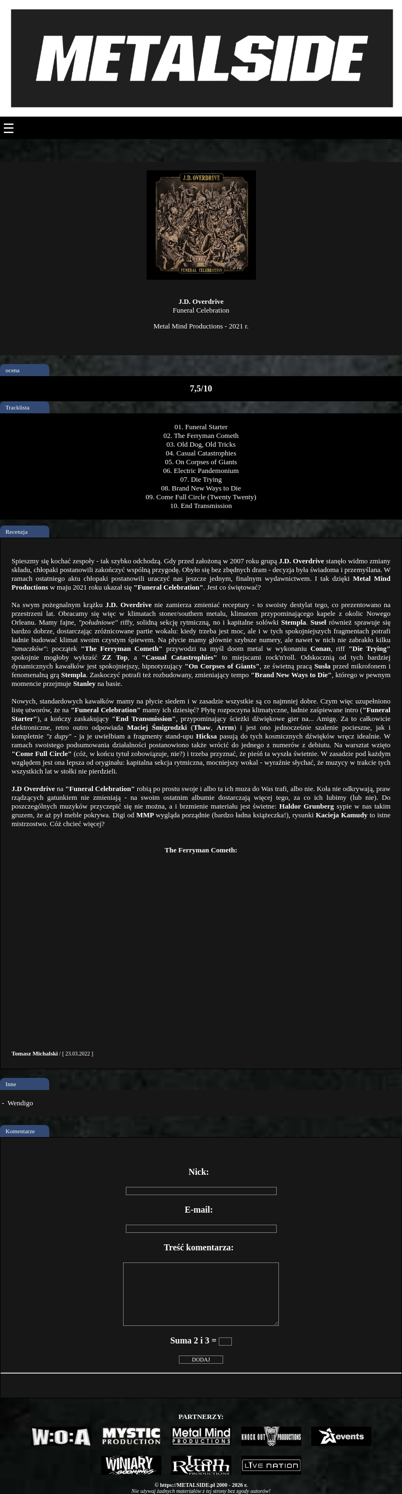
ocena (12, 370)
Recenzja (16, 531)
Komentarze (20, 1131)
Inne (10, 1084)
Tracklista (17, 407)
